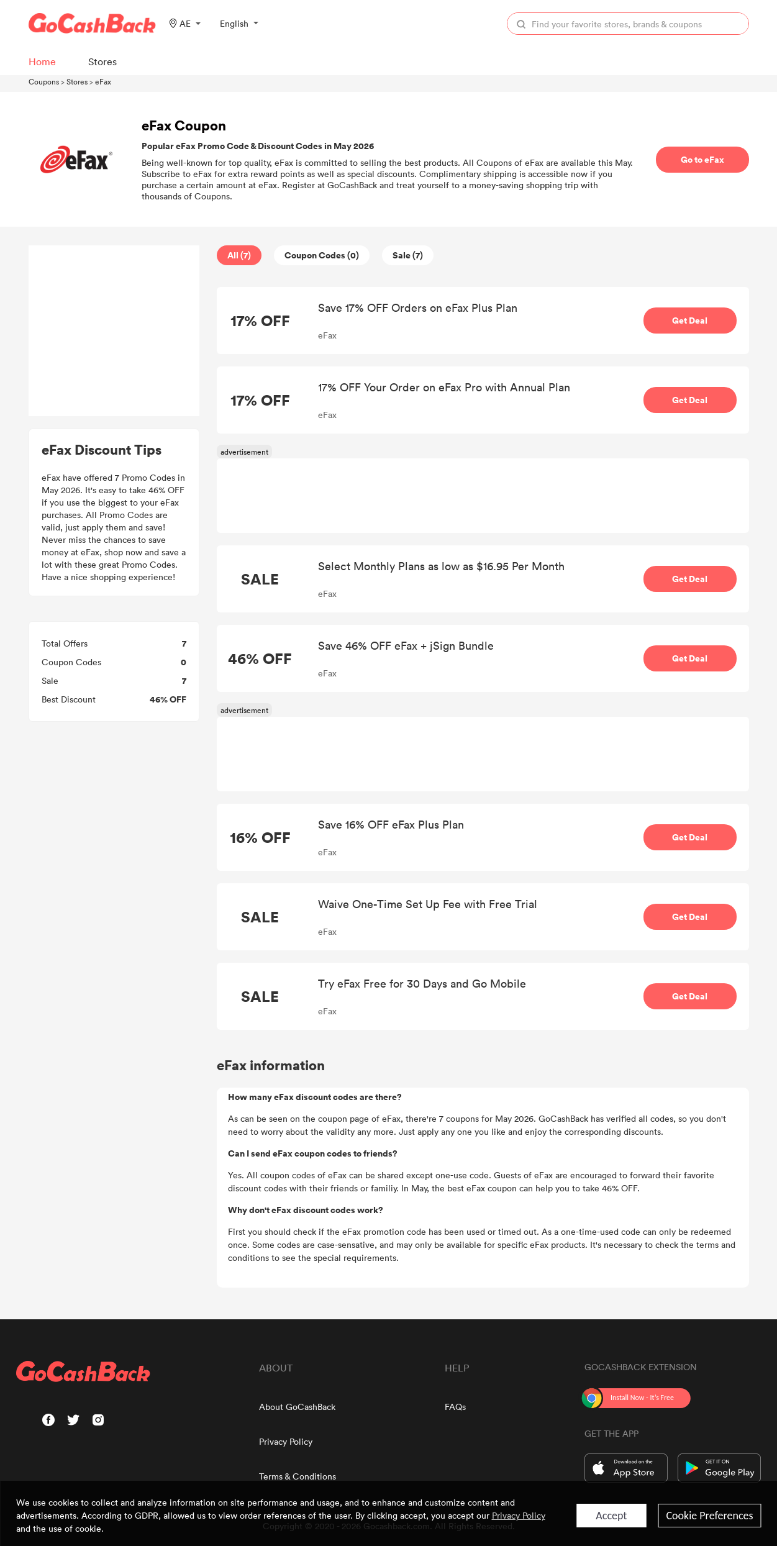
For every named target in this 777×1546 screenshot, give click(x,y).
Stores (77, 81)
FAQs (455, 1406)
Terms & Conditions (297, 1476)
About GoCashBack (297, 1406)
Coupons (44, 81)
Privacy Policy (285, 1441)
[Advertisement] (113, 331)
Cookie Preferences (709, 1515)
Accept (611, 1515)
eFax (103, 81)
